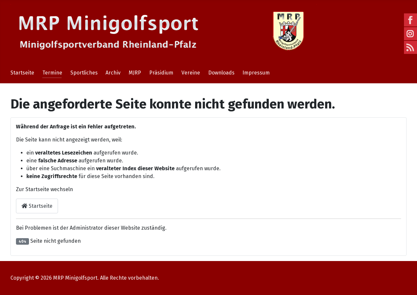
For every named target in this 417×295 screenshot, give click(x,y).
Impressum (256, 73)
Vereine (190, 73)
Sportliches (84, 73)
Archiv (113, 73)
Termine (52, 73)
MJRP (135, 73)
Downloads (221, 73)
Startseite (22, 73)
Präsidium (161, 73)
